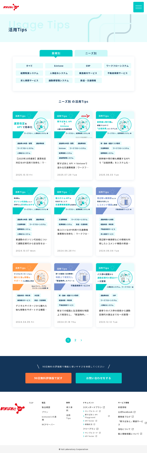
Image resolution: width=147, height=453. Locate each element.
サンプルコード (91, 411)
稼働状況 (88, 424)
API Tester (89, 420)
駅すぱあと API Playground (91, 415)
